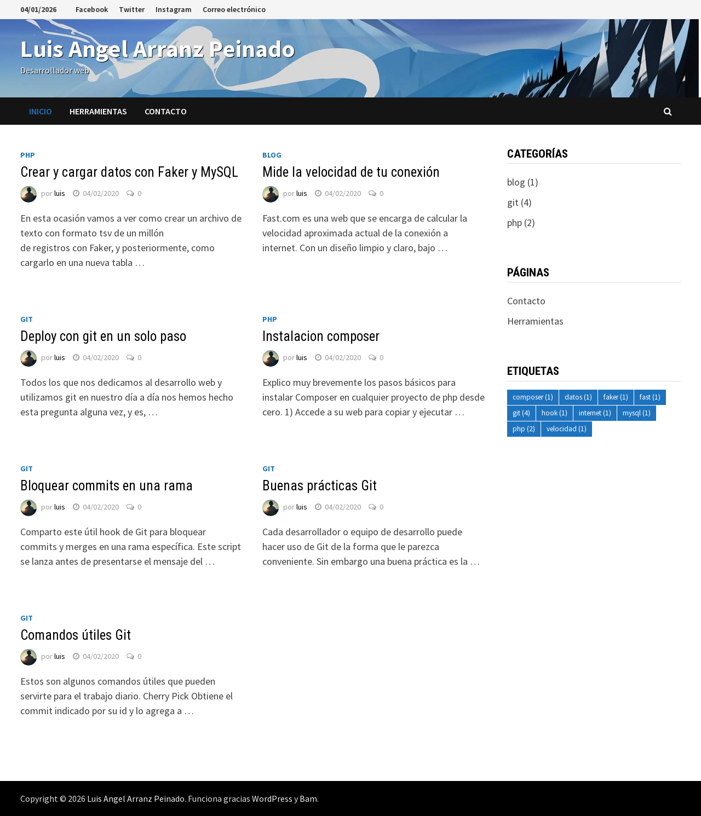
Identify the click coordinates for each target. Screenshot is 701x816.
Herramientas (98, 111)
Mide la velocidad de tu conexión (351, 172)
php (27, 155)
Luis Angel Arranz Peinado (157, 48)
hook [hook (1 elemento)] (554, 413)
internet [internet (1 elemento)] (595, 413)
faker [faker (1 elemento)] (616, 397)
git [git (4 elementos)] (521, 413)
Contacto (166, 111)
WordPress (272, 798)
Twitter (132, 9)
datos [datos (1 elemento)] (578, 397)
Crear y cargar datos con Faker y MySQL (129, 172)
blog (271, 155)
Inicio (40, 111)
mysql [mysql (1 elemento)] (637, 413)
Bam (308, 798)
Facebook (92, 9)
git (26, 319)
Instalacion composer (321, 336)
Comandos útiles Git (75, 635)
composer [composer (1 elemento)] (533, 397)
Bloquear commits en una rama (106, 486)
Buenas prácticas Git (319, 486)
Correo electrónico (234, 9)
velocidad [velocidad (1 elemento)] (567, 428)
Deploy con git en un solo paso (103, 336)
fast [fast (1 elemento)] (650, 397)
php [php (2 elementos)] (524, 428)
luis (59, 193)
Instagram (174, 9)
